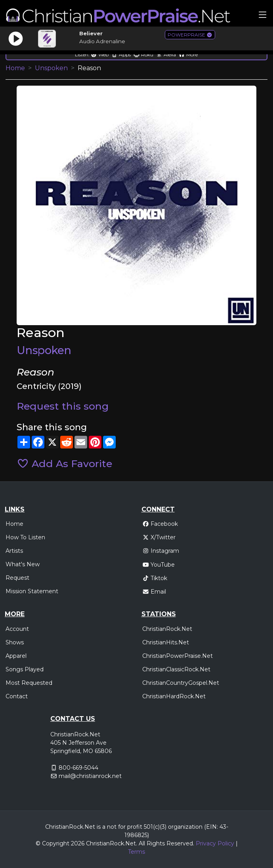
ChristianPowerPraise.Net (177, 656)
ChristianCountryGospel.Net (180, 683)
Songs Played (25, 669)
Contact (17, 696)
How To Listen (25, 537)
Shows (15, 642)
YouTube (158, 564)
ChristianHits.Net (165, 642)
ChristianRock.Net (167, 629)
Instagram (160, 551)
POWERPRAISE (190, 35)
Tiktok (155, 578)
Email (154, 591)
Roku (143, 54)
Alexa (166, 54)
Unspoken (51, 68)
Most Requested (29, 683)
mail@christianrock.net (90, 776)
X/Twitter (159, 537)
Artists (14, 551)
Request (17, 578)
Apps (121, 54)
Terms (136, 851)
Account (17, 629)
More (188, 54)
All (142, 843)
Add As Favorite (64, 463)
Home (15, 68)
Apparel (16, 656)
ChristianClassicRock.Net (176, 669)
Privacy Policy (215, 843)
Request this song (63, 406)
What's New (23, 564)
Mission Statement (32, 591)
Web (100, 54)
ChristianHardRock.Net (174, 696)
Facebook (160, 524)
